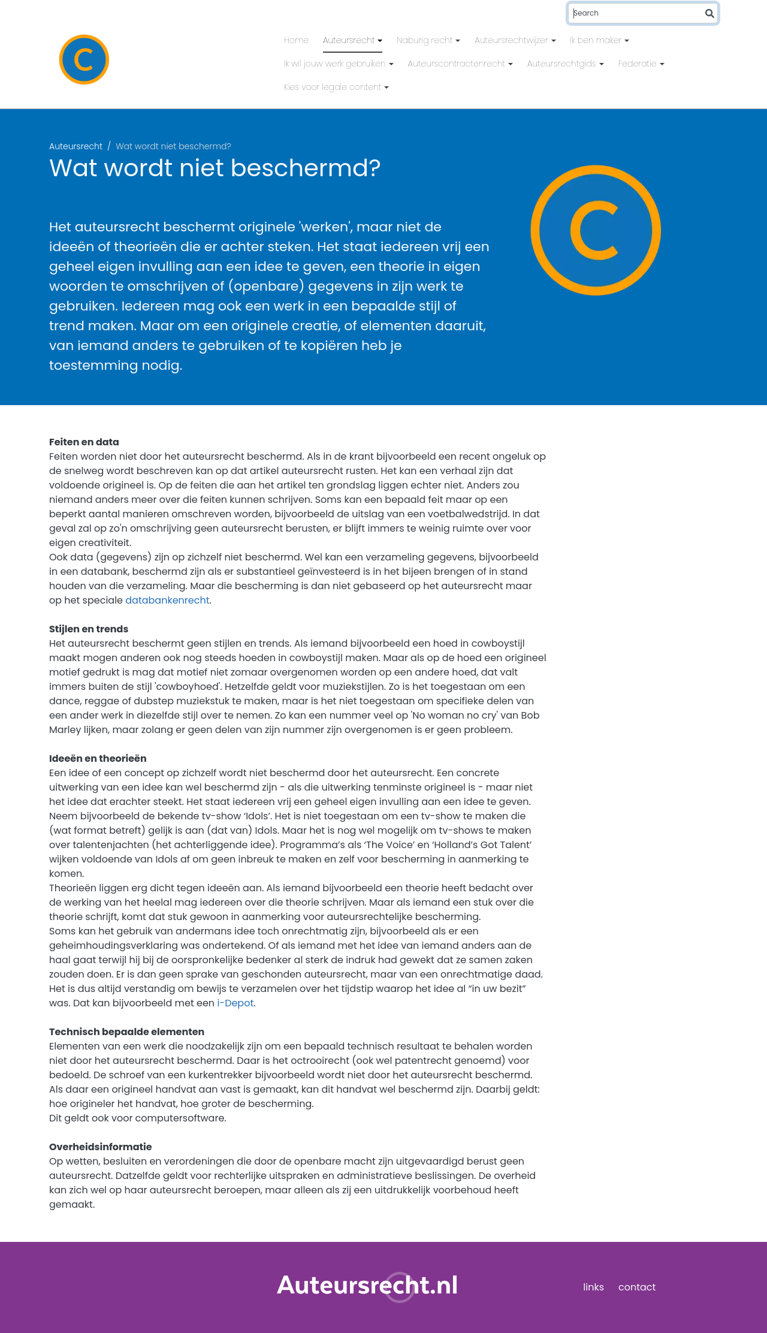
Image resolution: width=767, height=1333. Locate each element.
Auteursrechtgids (563, 64)
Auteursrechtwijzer (512, 40)
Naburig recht (426, 40)
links (593, 1287)
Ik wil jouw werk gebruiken (336, 64)
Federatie (638, 64)
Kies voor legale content (334, 87)
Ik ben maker (597, 40)
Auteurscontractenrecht (458, 64)
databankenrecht (167, 600)
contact (637, 1287)
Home (296, 40)
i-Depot (235, 1003)
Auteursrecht (350, 40)
